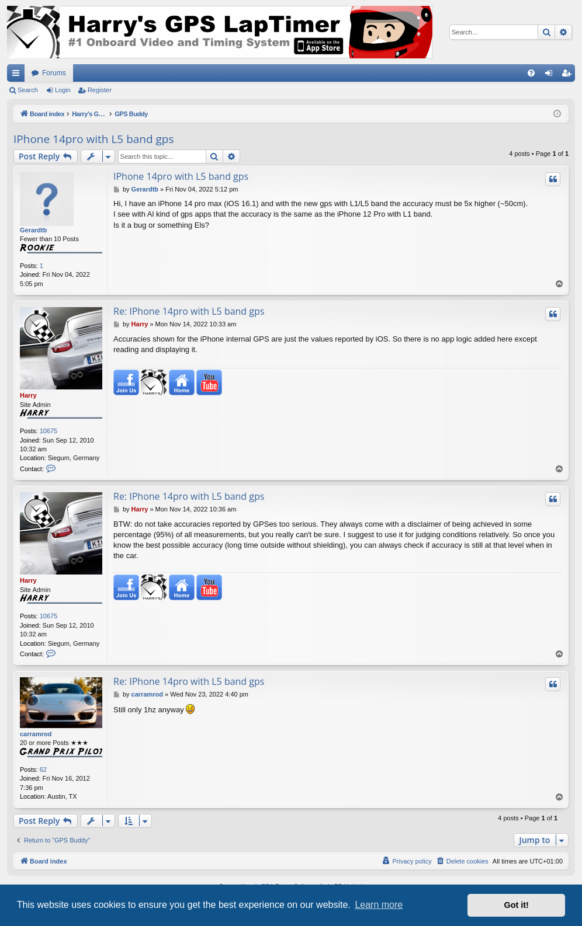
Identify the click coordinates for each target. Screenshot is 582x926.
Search (28, 89)
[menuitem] (531, 73)
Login (63, 89)
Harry (28, 395)
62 (43, 769)
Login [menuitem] (551, 75)
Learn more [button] (379, 905)
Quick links (18, 75)
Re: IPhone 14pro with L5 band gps (188, 311)
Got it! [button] (516, 905)
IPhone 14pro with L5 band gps (93, 139)
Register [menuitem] (569, 75)
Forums (54, 73)
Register (100, 89)
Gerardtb (33, 230)
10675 (49, 430)
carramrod (35, 733)
